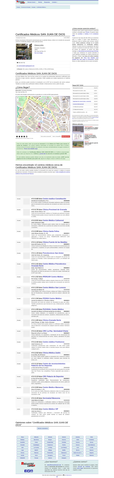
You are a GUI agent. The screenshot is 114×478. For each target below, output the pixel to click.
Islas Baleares (91, 444)
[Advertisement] (43, 21)
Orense (22, 452)
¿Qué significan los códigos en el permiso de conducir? (91, 128)
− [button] (17, 100)
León (77, 447)
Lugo (22, 450)
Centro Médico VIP (50, 409)
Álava (22, 437)
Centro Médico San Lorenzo (54, 287)
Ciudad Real (50, 442)
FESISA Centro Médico (52, 298)
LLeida (91, 447)
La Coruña (36, 447)
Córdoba (64, 442)
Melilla (64, 450)
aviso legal (80, 468)
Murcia (77, 450)
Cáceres (64, 439)
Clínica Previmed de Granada (55, 210)
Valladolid (22, 458)
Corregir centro (65, 136)
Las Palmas (64, 447)
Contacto (55, 2)
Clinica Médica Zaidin (51, 353)
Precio (87, 32)
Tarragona (50, 455)
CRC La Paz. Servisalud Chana (55, 331)
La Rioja (50, 447)
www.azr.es (68, 475)
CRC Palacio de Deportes (53, 376)
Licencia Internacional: (78, 104)
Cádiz (77, 439)
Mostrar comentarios (43, 428)
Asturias (78, 437)
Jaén (22, 447)
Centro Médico (67, 37)
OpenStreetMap (62, 131)
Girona (91, 442)
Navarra (91, 450)
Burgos (50, 439)
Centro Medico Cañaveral (53, 220)
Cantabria (91, 439)
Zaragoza (64, 458)
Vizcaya (36, 458)
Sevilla (22, 455)
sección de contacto (84, 466)
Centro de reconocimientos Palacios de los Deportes (48, 365)
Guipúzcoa (50, 444)
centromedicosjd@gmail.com (26, 65)
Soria (36, 455)
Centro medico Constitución (54, 199)
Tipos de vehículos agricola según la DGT (91, 143)
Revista (40, 2)
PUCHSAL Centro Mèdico (53, 309)
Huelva (64, 444)
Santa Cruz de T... (78, 452)
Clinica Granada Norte (52, 320)
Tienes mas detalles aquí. (31, 148)
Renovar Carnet (32, 2)
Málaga (50, 450)
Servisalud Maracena (51, 398)
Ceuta (36, 442)
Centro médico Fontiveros (53, 342)
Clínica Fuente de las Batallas (55, 242)
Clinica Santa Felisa (51, 231)
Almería (64, 437)
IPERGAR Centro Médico (53, 277)
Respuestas (47, 2)
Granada (22, 444)
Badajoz (22, 439)
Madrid (36, 450)
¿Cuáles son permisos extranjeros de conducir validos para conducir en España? (91, 137)
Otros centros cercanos (46, 136)
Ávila (91, 437)
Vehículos (87, 141)
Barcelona (36, 439)
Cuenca (78, 442)
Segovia (91, 452)
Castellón (22, 442)
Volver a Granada (56, 136)
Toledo (77, 455)
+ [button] (17, 98)
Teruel (63, 455)
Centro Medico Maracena (53, 387)
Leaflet (56, 131)
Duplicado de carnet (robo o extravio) (82, 101)
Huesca (78, 444)
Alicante (50, 437)
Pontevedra (50, 452)
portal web (43, 153)
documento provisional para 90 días (88, 51)
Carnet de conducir (89, 126)
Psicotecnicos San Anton (53, 253)
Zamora (50, 458)
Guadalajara (36, 444)
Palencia (36, 452)
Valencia (91, 455)
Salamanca (64, 452)
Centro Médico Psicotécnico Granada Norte (48, 265)
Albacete (36, 437)
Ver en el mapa (38, 53)
